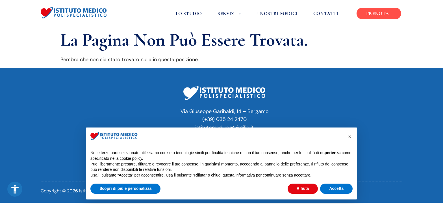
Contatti (325, 13)
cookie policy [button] (131, 158)
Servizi (229, 13)
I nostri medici (277, 13)
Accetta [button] (336, 188)
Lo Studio (189, 13)
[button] (14, 189)
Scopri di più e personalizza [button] (125, 188)
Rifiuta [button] (303, 188)
